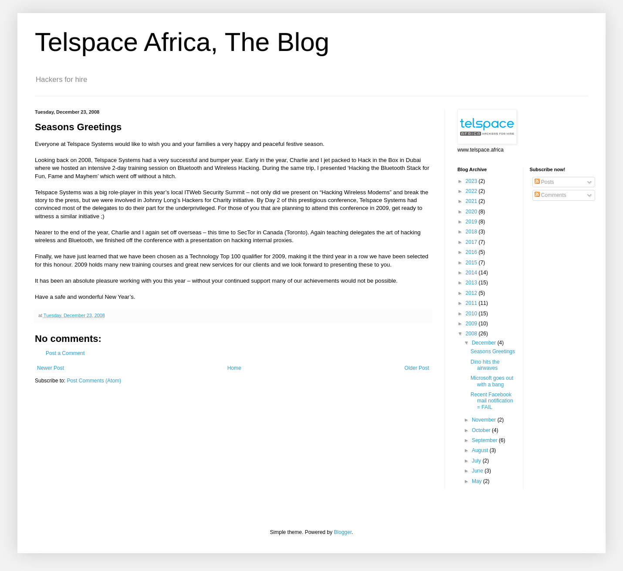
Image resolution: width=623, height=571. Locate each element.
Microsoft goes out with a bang (492, 381)
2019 (472, 222)
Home (234, 368)
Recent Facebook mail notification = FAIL (492, 401)
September (485, 440)
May (477, 481)
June (478, 471)
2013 (472, 283)
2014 (472, 273)
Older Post (416, 368)
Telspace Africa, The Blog (182, 42)
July (477, 461)
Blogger (343, 532)
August (481, 450)
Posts (544, 182)
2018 (472, 232)
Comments (550, 195)
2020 (472, 212)
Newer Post (50, 368)
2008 (472, 334)
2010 (472, 314)
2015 (472, 263)
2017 (472, 242)
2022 (472, 191)
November (485, 420)
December (485, 343)
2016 (472, 252)
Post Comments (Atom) (94, 381)
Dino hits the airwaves (485, 365)
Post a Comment (65, 353)
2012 (472, 293)
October (482, 430)
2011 (472, 303)
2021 (472, 201)
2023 (472, 181)
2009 (472, 324)
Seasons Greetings (493, 351)
